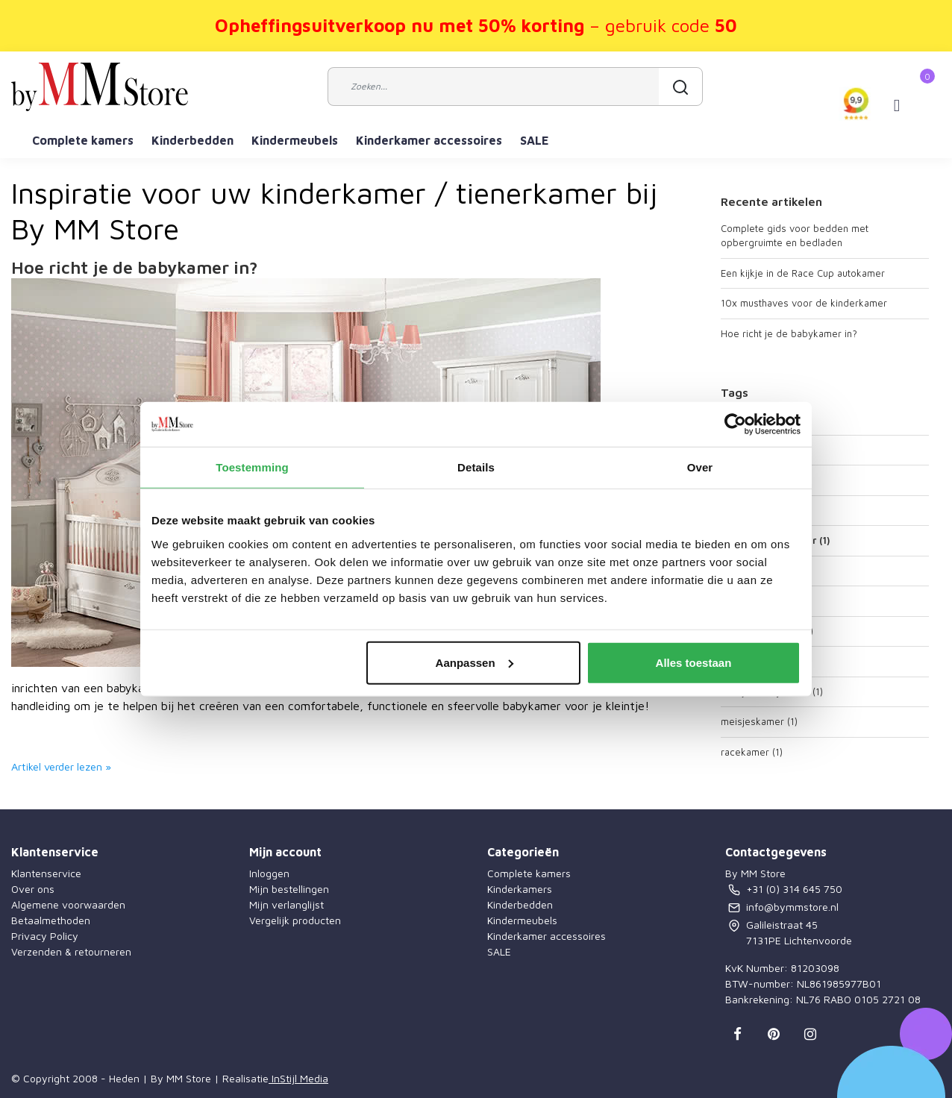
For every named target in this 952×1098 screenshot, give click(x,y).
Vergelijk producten (295, 920)
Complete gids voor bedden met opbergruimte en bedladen (794, 235)
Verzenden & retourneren (71, 951)
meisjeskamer (759, 721)
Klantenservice (46, 873)
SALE (534, 140)
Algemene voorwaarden (68, 904)
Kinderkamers (519, 888)
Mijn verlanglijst (286, 904)
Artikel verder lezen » (61, 766)
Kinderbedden (192, 140)
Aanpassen (474, 662)
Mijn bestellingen (289, 888)
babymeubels (758, 510)
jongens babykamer (775, 540)
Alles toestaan (694, 662)
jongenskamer (759, 571)
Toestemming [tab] (252, 467)
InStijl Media (298, 1078)
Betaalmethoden (50, 920)
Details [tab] (476, 467)
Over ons (32, 888)
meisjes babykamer (772, 691)
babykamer (753, 480)
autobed (746, 419)
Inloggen (269, 873)
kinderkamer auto (767, 631)
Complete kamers (83, 140)
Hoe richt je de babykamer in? (134, 267)
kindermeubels (761, 661)
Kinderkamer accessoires (429, 140)
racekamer (752, 752)
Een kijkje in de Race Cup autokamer (803, 273)
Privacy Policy (44, 935)
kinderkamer (756, 600)
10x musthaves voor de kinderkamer (804, 303)
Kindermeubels (294, 140)
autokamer (751, 450)
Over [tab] (700, 467)
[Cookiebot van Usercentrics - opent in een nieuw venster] (735, 424)
